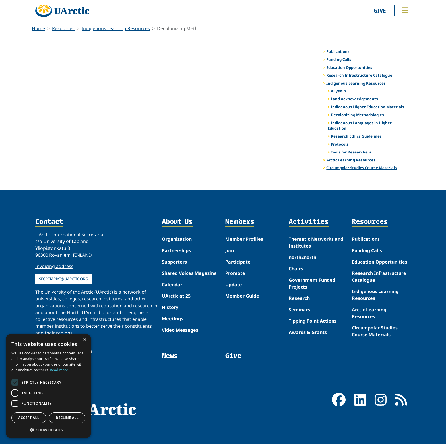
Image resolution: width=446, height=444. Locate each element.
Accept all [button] (28, 417)
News (170, 356)
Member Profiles (244, 239)
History (170, 307)
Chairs (296, 268)
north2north (302, 257)
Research (299, 298)
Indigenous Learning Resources (116, 28)
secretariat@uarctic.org (63, 278)
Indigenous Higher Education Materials (367, 106)
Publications (338, 51)
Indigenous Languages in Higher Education (360, 125)
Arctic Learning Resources (350, 160)
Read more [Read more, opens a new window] (59, 370)
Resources (63, 28)
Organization (177, 239)
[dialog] (48, 386)
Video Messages (180, 330)
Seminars (299, 309)
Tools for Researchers (351, 152)
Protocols (339, 144)
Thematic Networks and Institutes (316, 242)
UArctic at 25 (176, 296)
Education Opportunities (349, 67)
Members (239, 222)
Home (38, 28)
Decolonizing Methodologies (357, 114)
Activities (309, 222)
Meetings (172, 319)
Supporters (174, 262)
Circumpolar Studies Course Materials (361, 167)
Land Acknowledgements (354, 98)
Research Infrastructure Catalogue (359, 75)
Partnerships (176, 250)
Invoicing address (54, 266)
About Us (177, 222)
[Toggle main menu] (405, 10)
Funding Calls (338, 59)
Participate (238, 262)
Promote (235, 273)
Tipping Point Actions (312, 321)
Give (379, 10)
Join (229, 250)
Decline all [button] (67, 417)
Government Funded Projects (312, 283)
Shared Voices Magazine (189, 273)
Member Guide (242, 296)
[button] (48, 430)
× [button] (84, 340)
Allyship (338, 91)
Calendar (172, 284)
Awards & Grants (308, 332)
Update (233, 284)
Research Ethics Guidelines (356, 136)
